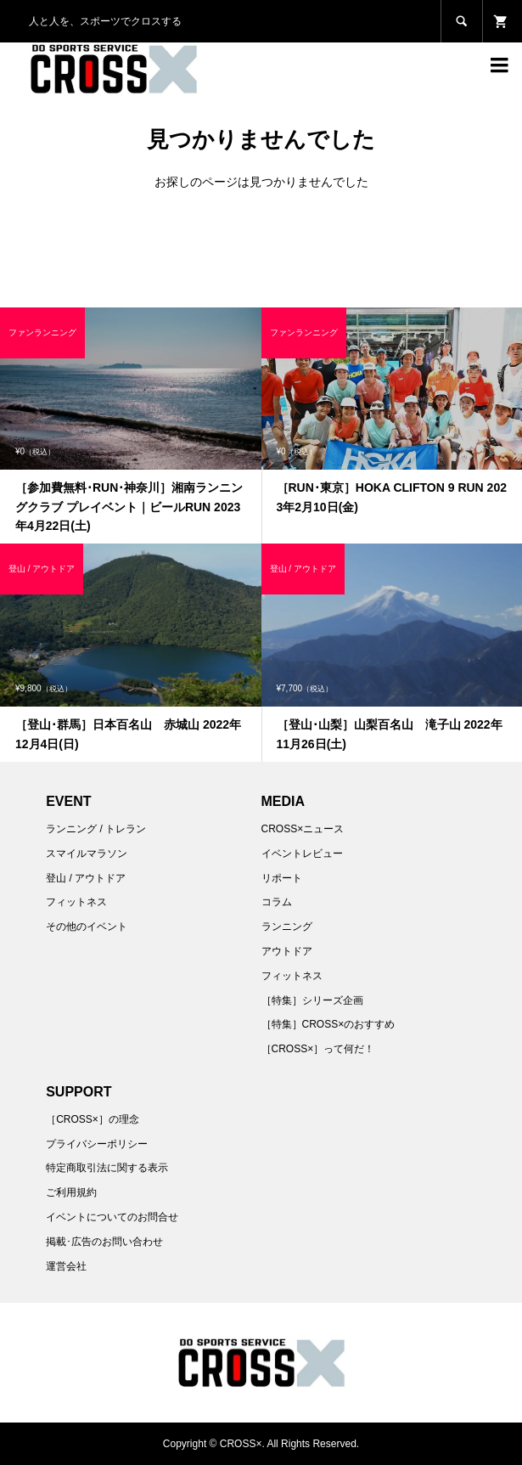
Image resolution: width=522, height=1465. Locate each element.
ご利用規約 (71, 1192)
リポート (281, 878)
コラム (276, 902)
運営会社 (66, 1266)
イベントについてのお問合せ (112, 1217)
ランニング (286, 927)
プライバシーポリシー (97, 1144)
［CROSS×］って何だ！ (318, 1049)
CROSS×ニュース (303, 829)
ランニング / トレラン (96, 829)
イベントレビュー (302, 853)
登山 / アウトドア (86, 878)
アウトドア (286, 951)
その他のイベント (86, 927)
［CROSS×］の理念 (92, 1119)
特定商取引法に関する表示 (107, 1168)
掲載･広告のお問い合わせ (104, 1242)
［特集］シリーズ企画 (312, 1000)
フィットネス (76, 902)
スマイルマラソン (86, 853)
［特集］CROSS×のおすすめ (328, 1024)
